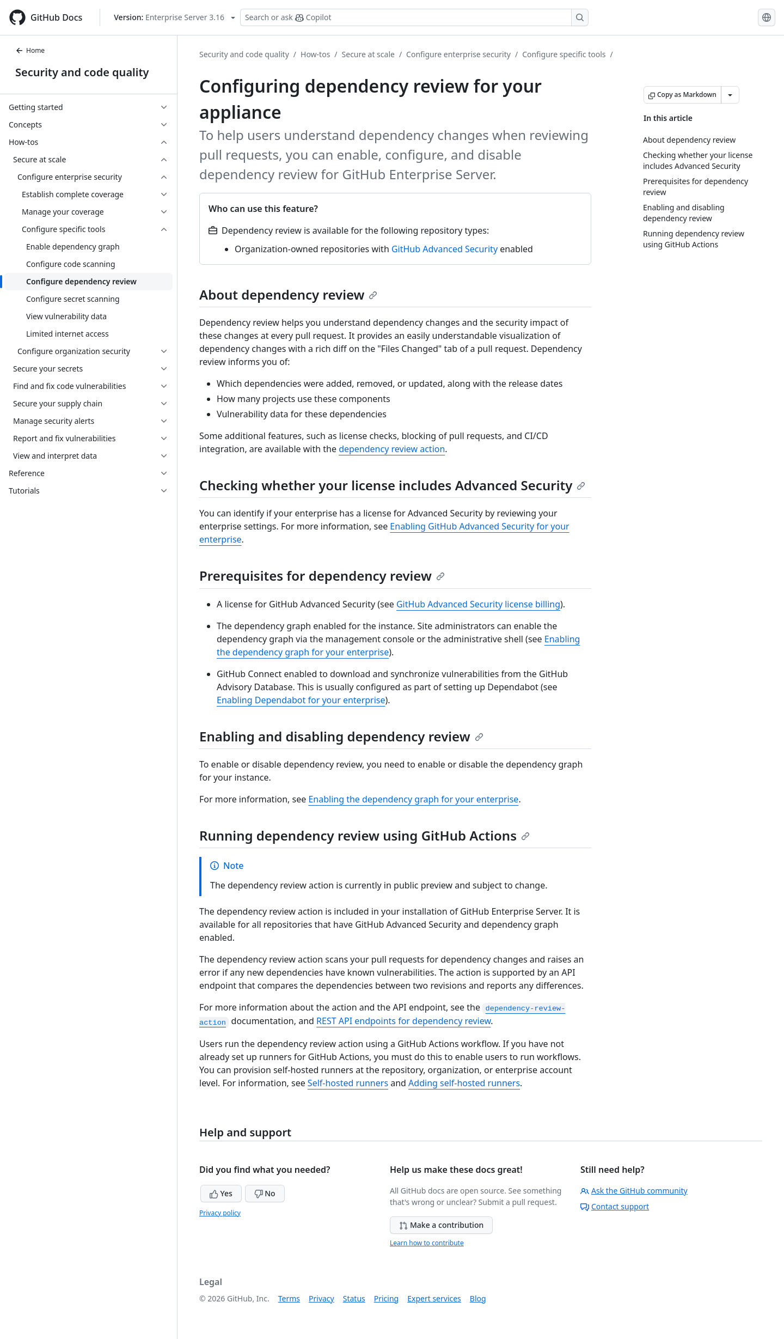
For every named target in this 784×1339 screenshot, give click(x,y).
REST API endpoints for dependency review (403, 1021)
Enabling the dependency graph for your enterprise (413, 799)
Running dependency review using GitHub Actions (364, 835)
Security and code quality (82, 72)
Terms (289, 1298)
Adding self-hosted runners (464, 1083)
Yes (221, 1193)
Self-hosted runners (348, 1083)
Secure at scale (368, 54)
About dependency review (288, 294)
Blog (478, 1298)
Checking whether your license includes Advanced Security (392, 485)
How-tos (315, 54)
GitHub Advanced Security (444, 249)
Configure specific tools (563, 54)
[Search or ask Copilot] (414, 17)
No (264, 1193)
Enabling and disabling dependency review (341, 736)
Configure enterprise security (458, 54)
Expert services (434, 1298)
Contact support (614, 1206)
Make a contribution (441, 1225)
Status (354, 1298)
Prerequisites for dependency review (322, 576)
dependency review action (392, 449)
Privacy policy (220, 1213)
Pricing (386, 1298)
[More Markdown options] (730, 95)
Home (30, 50)
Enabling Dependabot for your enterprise (301, 700)
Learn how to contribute (427, 1242)
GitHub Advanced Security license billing (478, 604)
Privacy (321, 1298)
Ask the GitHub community (634, 1190)
